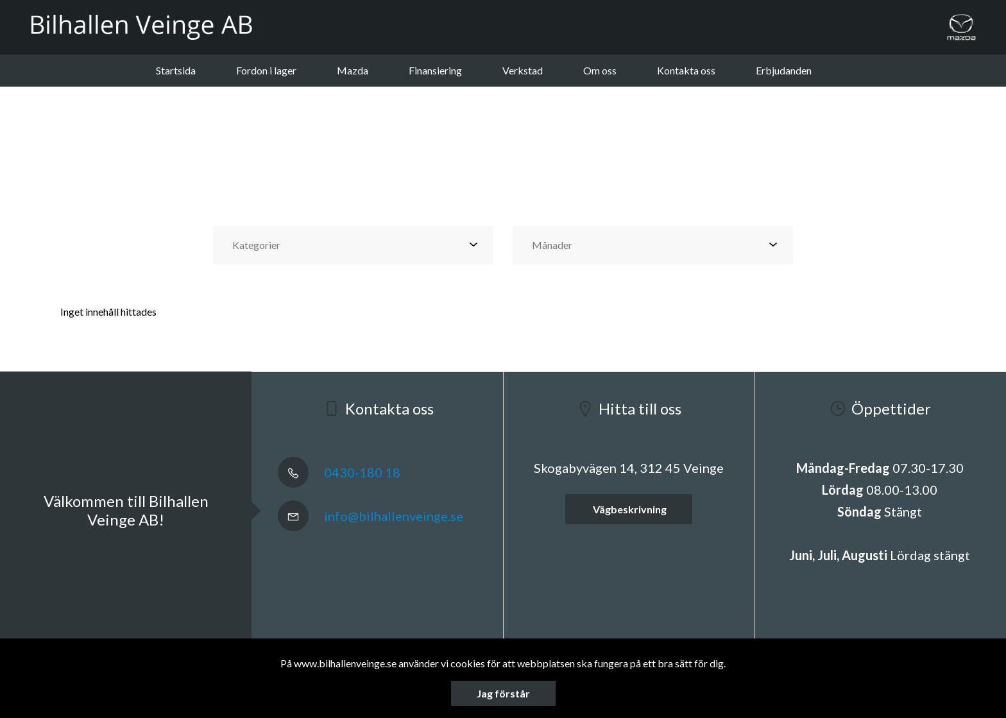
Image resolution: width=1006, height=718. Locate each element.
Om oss (600, 70)
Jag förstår (503, 693)
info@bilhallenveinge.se (370, 515)
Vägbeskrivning (629, 509)
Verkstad (522, 70)
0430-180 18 (339, 472)
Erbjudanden (784, 70)
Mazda (352, 70)
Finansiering (435, 70)
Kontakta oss (686, 70)
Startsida (176, 70)
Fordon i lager (266, 70)
